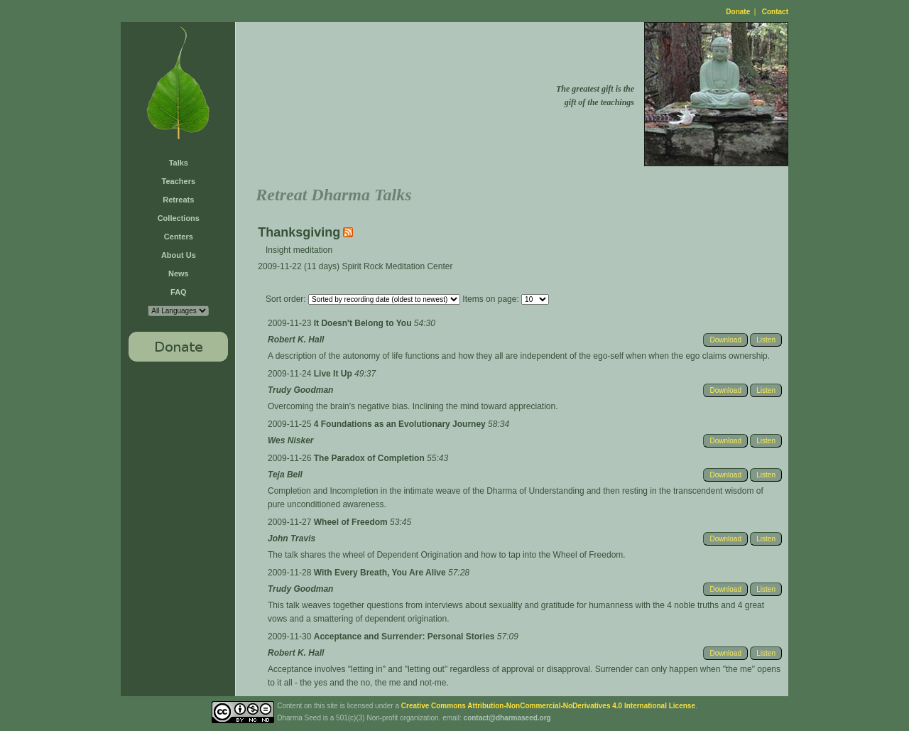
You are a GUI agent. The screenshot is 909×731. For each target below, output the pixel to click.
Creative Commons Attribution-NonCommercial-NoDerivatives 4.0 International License (548, 706)
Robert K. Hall (296, 340)
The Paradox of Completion (370, 458)
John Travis (291, 538)
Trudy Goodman (300, 390)
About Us (178, 255)
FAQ (178, 292)
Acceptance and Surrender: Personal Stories (405, 636)
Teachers (179, 181)
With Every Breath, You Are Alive (381, 573)
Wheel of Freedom (352, 522)
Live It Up (334, 374)
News (178, 273)
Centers (178, 236)
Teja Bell (285, 475)
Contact (775, 12)
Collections (179, 218)
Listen (765, 340)
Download (725, 340)
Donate (738, 12)
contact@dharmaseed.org (507, 718)
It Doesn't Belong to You (364, 323)
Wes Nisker (290, 440)
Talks (178, 162)
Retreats (178, 199)
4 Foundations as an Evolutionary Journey (401, 424)
